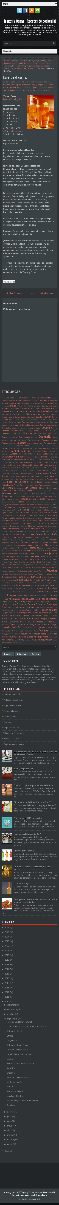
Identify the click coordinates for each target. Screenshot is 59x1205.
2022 (7, 946)
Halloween (6, 493)
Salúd (26, 580)
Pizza (36, 565)
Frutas (4, 485)
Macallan (54, 537)
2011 (7, 997)
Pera (35, 562)
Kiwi (28, 512)
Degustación (30, 457)
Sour (37, 585)
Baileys (54, 408)
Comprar (5, 443)
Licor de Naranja (51, 529)
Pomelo (17, 567)
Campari (53, 422)
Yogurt (55, 640)
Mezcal (54, 548)
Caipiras (25, 422)
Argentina (6, 408)
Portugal (32, 567)
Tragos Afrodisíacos (11, 599)
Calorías (39, 422)
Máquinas (5, 542)
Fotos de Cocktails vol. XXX (19, 1077)
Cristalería (25, 451)
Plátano (54, 565)
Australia (18, 408)
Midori (23, 550)
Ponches (24, 567)
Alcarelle (12, 400)
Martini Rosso (51, 545)
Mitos (34, 550)
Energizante (7, 473)
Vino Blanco (27, 636)
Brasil (11, 419)
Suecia (4, 588)
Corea (41, 443)
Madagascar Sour (11, 738)
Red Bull (5, 574)
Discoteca (26, 465)
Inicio (32, 293)
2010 (7, 1001)
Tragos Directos (30, 68)
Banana (5, 411)
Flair (55, 479)
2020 (7, 955)
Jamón (33, 507)
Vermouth (13, 634)
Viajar (49, 634)
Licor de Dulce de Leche (10, 523)
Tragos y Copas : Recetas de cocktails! (29, 21)
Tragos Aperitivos (30, 598)
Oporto (31, 559)
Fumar (41, 485)
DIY (41, 465)
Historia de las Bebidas (32, 498)
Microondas (16, 550)
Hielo (45, 496)
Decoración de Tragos (13, 456)
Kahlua (10, 512)
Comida (54, 440)
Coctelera (5, 440)
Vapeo (36, 631)
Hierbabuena (7, 499)
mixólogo (48, 550)
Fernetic (19, 479)
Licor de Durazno (26, 523)
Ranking (42, 571)
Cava (4, 428)
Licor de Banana (44, 518)
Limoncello (5, 537)
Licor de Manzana (35, 526)
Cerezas (30, 428)
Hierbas (16, 499)
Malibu (28, 540)
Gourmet (53, 488)
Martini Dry (39, 545)
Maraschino (25, 542)
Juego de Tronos (13, 510)
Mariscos (14, 545)
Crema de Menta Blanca (24, 448)
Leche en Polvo (45, 515)
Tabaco (41, 588)
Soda (18, 585)
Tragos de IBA (16, 68)
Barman (26, 411)
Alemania (35, 400)
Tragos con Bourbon (11, 601)
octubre (10, 1014)
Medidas (11, 548)
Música (39, 553)
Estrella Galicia (20, 476)
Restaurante (18, 577)
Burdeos (49, 420)
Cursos (39, 454)
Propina (4, 571)
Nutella (11, 559)
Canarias (11, 425)
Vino (19, 636)
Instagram (30, 504)
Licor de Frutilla (40, 523)
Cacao (55, 420)
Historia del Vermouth (24, 850)
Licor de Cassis (24, 520)
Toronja (39, 596)
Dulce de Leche (23, 468)
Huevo (21, 501)
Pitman (31, 565)
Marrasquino (22, 545)
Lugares (36, 537)
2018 (21, 398)
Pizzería (42, 565)
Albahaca (5, 400)
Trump (35, 627)
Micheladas (6, 550)
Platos (4, 567)
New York (20, 556)
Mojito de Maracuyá (12, 705)
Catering (54, 425)
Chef (23, 431)
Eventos (53, 476)
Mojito (54, 550)
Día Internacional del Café (44, 459)
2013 (7, 987)
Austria (24, 408)
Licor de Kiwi (7, 526)
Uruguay (54, 627)
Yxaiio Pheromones (8, 642)
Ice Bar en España (14, 1082)
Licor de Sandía (7, 531)
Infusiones (15, 504)
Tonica (26, 595)
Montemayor (6, 553)
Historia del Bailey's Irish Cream (20, 1063)
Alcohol (19, 400)
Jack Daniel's (16, 507)
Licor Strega (14, 534)
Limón (48, 60)
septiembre (12, 1018)
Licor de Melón (25, 529)
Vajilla (21, 631)
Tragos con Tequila (34, 66)
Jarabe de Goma (16, 131)
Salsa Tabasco (52, 577)
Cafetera (17, 422)
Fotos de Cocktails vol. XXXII (19, 1022)
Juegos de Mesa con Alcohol (33, 509)
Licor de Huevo (52, 523)
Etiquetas (37, 476)
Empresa (46, 470)
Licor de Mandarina (20, 526)
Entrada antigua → (48, 293)
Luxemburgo (45, 537)
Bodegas (53, 414)
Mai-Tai (10, 1086)
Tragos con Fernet (10, 607)
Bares (19, 411)
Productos (53, 567)
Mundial (33, 553)
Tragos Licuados (44, 621)
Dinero (12, 465)
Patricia (10, 562)
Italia (10, 507)
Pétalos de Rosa (51, 562)
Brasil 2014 (19, 420)
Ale (30, 400)
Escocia (30, 473)
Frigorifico (46, 482)
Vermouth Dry (24, 633)
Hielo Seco (53, 496)
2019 (7, 960)
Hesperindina (20, 496)
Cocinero (34, 437)
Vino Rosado (53, 637)
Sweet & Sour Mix (30, 588)
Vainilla (14, 631)
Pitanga (25, 565)
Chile (4, 433)
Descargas (46, 456)
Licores (23, 534)
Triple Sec (16, 627)
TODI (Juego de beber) (24, 768)
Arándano (53, 406)
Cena (26, 428)
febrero (10, 1139)
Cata (41, 425)
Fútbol (46, 485)
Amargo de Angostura (32, 403)
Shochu (27, 583)
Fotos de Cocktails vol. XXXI (19, 1049)
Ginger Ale (44, 488)
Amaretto (19, 403)
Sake (45, 577)
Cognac (12, 440)
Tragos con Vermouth (31, 612)
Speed (42, 585)
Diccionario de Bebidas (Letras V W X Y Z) (33, 802)
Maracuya (14, 542)
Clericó (4, 437)
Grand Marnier (18, 490)
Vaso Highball (17, 99)
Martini (31, 545)
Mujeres (26, 553)
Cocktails (15, 60)
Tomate (20, 595)
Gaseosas (53, 485)
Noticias (35, 556)
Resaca (5, 577)
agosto (10, 1111)
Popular (7, 654)
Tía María (39, 591)
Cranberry (54, 443)
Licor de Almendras (19, 518)
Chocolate (27, 433)
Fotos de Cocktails (17, 481)
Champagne (16, 430)
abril (9, 1130)
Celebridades (11, 428)
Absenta (54, 398)
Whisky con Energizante (13, 733)
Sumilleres (17, 588)
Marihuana (6, 545)
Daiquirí (46, 453)
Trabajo (44, 596)
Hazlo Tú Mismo (22, 493)
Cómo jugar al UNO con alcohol (28, 818)
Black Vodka (45, 414)
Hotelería (13, 502)
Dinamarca (6, 465)
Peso (43, 562)
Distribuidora (34, 465)
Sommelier (25, 585)
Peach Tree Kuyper (21, 562)
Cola (31, 60)
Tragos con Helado (41, 607)
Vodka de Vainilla (31, 640)
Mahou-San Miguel (16, 540)
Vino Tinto (6, 639)
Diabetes (27, 462)
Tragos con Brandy (30, 601)
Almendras (53, 400)
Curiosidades (30, 453)
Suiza (10, 588)
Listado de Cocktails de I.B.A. (19, 1054)
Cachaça (5, 422)
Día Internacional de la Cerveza (22, 459)
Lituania (29, 537)
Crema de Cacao (22, 446)
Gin (35, 60)
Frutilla (10, 485)
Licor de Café (12, 520)
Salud (20, 579)
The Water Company (26, 592)
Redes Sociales (14, 574)
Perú (39, 562)
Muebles (19, 553)
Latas (55, 512)
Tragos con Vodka (45, 87)
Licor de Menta (37, 528)
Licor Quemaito (45, 531)
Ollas (25, 559)
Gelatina (20, 488)
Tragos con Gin (26, 607)
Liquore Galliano (18, 537)
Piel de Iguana (9, 716)
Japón (38, 507)
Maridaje (53, 542)
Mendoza (25, 548)
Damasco (54, 454)
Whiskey (41, 639)
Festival (25, 479)
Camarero (45, 422)
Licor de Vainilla (19, 531)
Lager (41, 512)
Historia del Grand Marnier (18, 1045)
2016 (12, 398)
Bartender (34, 411)
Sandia (54, 580)
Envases (24, 473)
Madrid (4, 540)
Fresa (39, 482)
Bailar (48, 408)
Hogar (48, 499)
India (55, 502)
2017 (16, 398)
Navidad (5, 556)
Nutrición (18, 559)
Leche (16, 515)
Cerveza (46, 427)
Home (6, 60)
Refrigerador (32, 574)
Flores (4, 482)
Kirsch (22, 512)
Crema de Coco (52, 446)
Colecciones (36, 440)
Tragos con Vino (49, 612)
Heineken (35, 493)
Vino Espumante (41, 636)
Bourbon (47, 417)
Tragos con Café (9, 604)
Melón (18, 548)
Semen (9, 583)
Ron (13, 63)
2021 (7, 950)
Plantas (48, 565)
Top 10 (33, 595)
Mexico (40, 548)
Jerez (49, 507)
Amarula (44, 403)
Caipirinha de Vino (11, 727)
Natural (54, 553)
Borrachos (31, 417)
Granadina (6, 490)
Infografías (6, 504)
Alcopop (25, 400)
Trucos (24, 627)
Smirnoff (12, 585)
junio (9, 1121)
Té (46, 588)
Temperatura (6, 592)
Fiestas (50, 479)
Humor (28, 502)
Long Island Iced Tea (15, 77)
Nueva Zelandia (47, 556)
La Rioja (34, 512)
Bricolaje (28, 420)
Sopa (32, 585)
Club (10, 437)
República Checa (51, 574)
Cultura (45, 451)
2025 (7, 932)
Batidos (42, 411)
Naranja (47, 553)
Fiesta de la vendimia (37, 479)
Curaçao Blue (16, 453)
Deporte (37, 457)
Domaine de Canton (50, 465)
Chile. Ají (9, 433)
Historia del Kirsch (14, 1031)
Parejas (4, 562)
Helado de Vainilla (49, 493)
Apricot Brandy (41, 406)
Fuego (36, 485)
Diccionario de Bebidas (41, 462)
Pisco (19, 564)
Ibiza (41, 502)
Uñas (48, 627)
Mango (45, 540)
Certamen (37, 428)
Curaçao (5, 454)
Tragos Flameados (28, 622)
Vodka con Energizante (13, 700)
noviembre (12, 1009)
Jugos (4, 512)
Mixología (40, 550)
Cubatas (38, 451)
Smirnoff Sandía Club (12, 694)
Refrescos (24, 574)
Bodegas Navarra (8, 417)
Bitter (23, 414)
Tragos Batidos (49, 598)
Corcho (29, 443)
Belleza (8, 414)
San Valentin (46, 580)
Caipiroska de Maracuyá (13, 744)
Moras (13, 553)
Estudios (30, 476)
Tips (46, 591)
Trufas (30, 627)
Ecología (54, 468)
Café (11, 422)
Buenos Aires (39, 419)
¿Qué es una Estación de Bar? (27, 834)
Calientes (32, 422)
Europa (45, 476)
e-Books (47, 467)
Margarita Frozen (10, 711)
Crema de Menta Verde (42, 448)
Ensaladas (16, 473)
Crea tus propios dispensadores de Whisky (33, 785)
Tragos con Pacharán (18, 610)
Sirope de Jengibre (46, 583)
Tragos (42, 63)
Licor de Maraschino (10, 528)
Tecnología (52, 588)
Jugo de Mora (52, 510)
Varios (43, 630)
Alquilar (11, 403)
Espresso (46, 473)
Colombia (45, 440)
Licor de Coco (52, 521)
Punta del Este (27, 571)
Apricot (30, 406)
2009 (7, 1150)
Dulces (32, 468)
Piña (3, 564)
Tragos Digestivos (49, 618)
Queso (36, 571)
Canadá (4, 425)
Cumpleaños (53, 451)
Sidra (37, 583)
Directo (6, 99)
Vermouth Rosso (38, 633)
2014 (3, 398)
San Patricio (35, 580)
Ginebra (41, 60)
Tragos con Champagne (46, 604)
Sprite (47, 585)
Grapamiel (37, 491)
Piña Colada (11, 564)
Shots (33, 583)
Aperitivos (11, 405)
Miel (29, 550)
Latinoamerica (7, 515)
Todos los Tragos (31, 63)
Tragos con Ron (18, 66)
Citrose (10, 1036)
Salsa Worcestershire (9, 580)
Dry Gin (13, 467)
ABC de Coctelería (41, 397)
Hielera (38, 496)
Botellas (39, 417)
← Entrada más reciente (13, 293)
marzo (10, 1135)
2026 (7, 927)
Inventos (53, 504)
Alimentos (44, 400)
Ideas (47, 502)
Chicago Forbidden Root (48, 431)
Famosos (5, 479)
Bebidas (49, 411)
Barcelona (12, 411)
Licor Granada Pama (32, 531)
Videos (12, 636)
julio (9, 1116)
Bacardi (31, 408)
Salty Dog (11, 1068)
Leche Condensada (28, 515)
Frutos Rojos (19, 485)
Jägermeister (26, 507)
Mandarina (36, 540)
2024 (29, 398)
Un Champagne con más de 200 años (23, 1100)
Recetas (7, 63)
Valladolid (28, 631)
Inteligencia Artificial (42, 504)
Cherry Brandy (32, 430)
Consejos (21, 442)
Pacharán (43, 559)
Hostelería (5, 502)
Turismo (41, 627)
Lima (46, 534)
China (15, 433)
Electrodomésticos (9, 470)
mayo (9, 1125)
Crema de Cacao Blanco (38, 446)
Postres (38, 567)
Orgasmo (11, 1073)
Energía (54, 470)
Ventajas (5, 634)
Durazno (39, 467)
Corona (47, 443)
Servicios (16, 583)
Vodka (40, 68)
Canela (18, 425)
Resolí (10, 577)
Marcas (35, 542)
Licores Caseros (35, 534)
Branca (54, 417)
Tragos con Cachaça (48, 601)
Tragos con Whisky (32, 615)
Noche (27, 556)
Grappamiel (53, 491)
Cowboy (7, 722)
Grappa (45, 491)
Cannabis (26, 425)
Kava (16, 512)
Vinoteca (14, 640)
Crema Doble (14, 451)
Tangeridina (12, 1040)
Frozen (54, 482)
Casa (37, 425)
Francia (33, 482)
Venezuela (53, 631)
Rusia (38, 577)
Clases (55, 433)
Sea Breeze (12, 1059)
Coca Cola (17, 437)
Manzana (53, 539)
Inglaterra (22, 504)
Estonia (11, 476)
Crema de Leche (8, 448)
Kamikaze (11, 1105)
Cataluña (47, 425)
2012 (7, 992)
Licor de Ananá (31, 518)
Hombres (54, 499)
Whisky (48, 639)
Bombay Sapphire (21, 417)
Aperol (20, 406)
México (48, 548)
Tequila (20, 63)
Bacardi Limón (39, 408)
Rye (41, 577)
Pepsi (30, 562)
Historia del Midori (15, 1091)
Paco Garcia (52, 559)
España (38, 473)
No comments (44, 90)
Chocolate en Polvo (39, 433)
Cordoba (35, 443)
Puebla (19, 571)
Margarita (44, 542)
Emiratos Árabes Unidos (30, 470)
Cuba (32, 451)
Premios (45, 567)
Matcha (4, 548)
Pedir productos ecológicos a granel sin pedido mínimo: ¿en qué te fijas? (35, 900)
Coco (55, 437)
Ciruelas (50, 433)
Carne (33, 425)
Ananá (51, 403)
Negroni (13, 556)
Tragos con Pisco (33, 610)
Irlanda (4, 507)
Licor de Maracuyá (50, 526)
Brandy (5, 419)
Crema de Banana (8, 446)
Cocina (27, 437)
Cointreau (24, 60)
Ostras (37, 559)
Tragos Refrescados (18, 624)
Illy (51, 502)
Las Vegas (48, 512)
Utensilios (6, 631)
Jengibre (44, 507)
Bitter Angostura (33, 414)
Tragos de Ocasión (29, 618)
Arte (12, 408)
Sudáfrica (53, 585)
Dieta (55, 462)
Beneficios (15, 414)
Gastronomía (9, 487)
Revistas (27, 577)
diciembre (11, 1004)
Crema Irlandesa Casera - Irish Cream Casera (26, 1026)
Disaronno (19, 465)
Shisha (21, 583)
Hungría (36, 502)
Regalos (41, 574)
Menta (33, 547)
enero (9, 1144)
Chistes (20, 433)
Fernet (12, 479)
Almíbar (5, 403)
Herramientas (7, 496)
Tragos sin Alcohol (39, 624)
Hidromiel (30, 496)
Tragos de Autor (49, 616)
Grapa (29, 490)
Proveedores (12, 571)
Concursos (12, 443)
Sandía (4, 583)
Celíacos (20, 428)
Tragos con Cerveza (26, 604)
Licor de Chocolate (40, 520)
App (25, 406)
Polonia (10, 567)
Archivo (35, 654)
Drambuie (5, 468)
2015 (8, 398)
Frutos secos (29, 485)
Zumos (18, 642)
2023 (25, 398)
